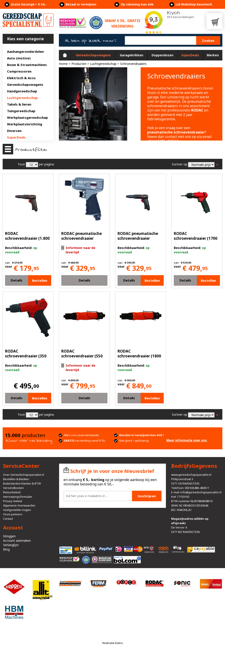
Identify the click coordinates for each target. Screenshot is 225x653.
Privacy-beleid (12, 501)
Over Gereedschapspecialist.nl (23, 475)
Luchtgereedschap (22, 97)
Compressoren (19, 71)
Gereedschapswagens (25, 84)
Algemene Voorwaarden (19, 505)
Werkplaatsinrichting (24, 124)
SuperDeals (16, 137)
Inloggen (9, 536)
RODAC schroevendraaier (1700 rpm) (195, 238)
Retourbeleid (11, 492)
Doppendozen (162, 55)
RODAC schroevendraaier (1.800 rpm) (27, 238)
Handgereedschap (22, 91)
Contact (8, 519)
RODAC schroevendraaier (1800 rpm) (139, 356)
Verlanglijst (11, 545)
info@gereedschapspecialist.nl (200, 492)
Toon (21, 164)
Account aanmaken (17, 540)
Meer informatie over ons (186, 440)
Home (65, 55)
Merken (213, 55)
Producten (78, 64)
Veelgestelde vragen (17, 510)
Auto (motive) (19, 58)
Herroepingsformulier (17, 497)
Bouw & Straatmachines (27, 64)
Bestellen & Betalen (16, 479)
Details (16, 280)
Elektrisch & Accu (21, 78)
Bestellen (39, 280)
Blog (6, 549)
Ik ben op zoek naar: (90, 40)
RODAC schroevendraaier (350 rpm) (25, 356)
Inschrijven (147, 496)
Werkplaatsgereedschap (27, 117)
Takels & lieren (19, 104)
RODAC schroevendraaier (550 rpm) (82, 356)
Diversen (14, 130)
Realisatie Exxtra (112, 643)
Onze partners (12, 514)
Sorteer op (179, 164)
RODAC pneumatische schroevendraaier (81, 236)
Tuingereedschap (21, 111)
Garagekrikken (131, 55)
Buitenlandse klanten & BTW (22, 483)
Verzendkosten (13, 488)
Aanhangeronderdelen (25, 51)
